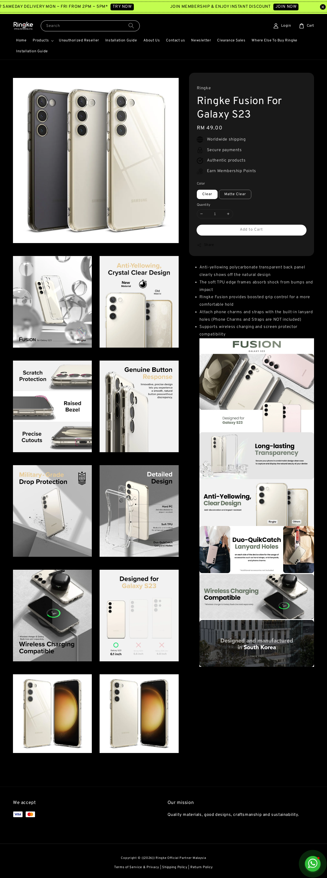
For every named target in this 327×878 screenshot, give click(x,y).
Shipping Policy (174, 867)
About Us (151, 40)
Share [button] (205, 245)
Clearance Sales (231, 40)
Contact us (175, 40)
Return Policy (201, 867)
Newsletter (201, 40)
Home (21, 40)
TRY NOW (128, 6)
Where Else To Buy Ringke (274, 40)
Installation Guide (121, 40)
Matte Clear (235, 194)
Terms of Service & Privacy (136, 867)
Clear (207, 194)
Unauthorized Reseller (79, 40)
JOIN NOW (292, 6)
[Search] (131, 26)
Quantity (204, 205)
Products (41, 40)
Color (201, 184)
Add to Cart (251, 229)
